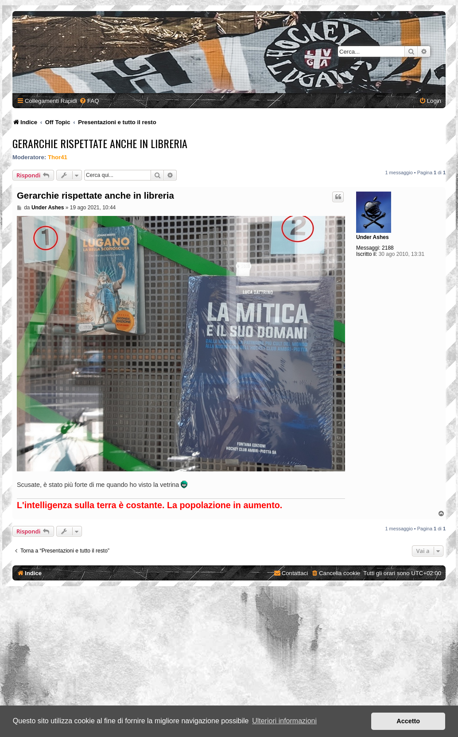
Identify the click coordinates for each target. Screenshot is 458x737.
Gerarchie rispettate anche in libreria (99, 143)
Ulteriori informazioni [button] (284, 721)
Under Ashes (372, 237)
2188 (388, 248)
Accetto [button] (408, 721)
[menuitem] (89, 100)
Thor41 (57, 157)
